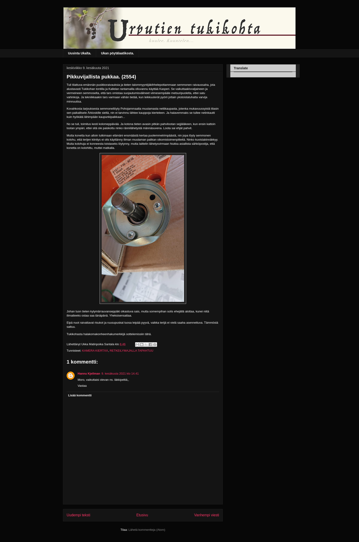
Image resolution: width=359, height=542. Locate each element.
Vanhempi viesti (206, 515)
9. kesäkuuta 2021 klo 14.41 (120, 373)
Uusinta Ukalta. (79, 53)
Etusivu (142, 515)
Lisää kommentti (80, 395)
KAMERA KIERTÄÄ (95, 350)
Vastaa (82, 385)
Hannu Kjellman (89, 373)
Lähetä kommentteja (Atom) (146, 529)
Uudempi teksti (78, 515)
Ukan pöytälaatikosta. (117, 53)
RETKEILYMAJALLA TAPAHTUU (131, 350)
